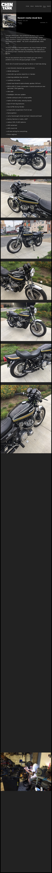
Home (27, 6)
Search (49, 6)
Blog (44, 6)
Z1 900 (20, 23)
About (32, 6)
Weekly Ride (38, 6)
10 (46, 22)
